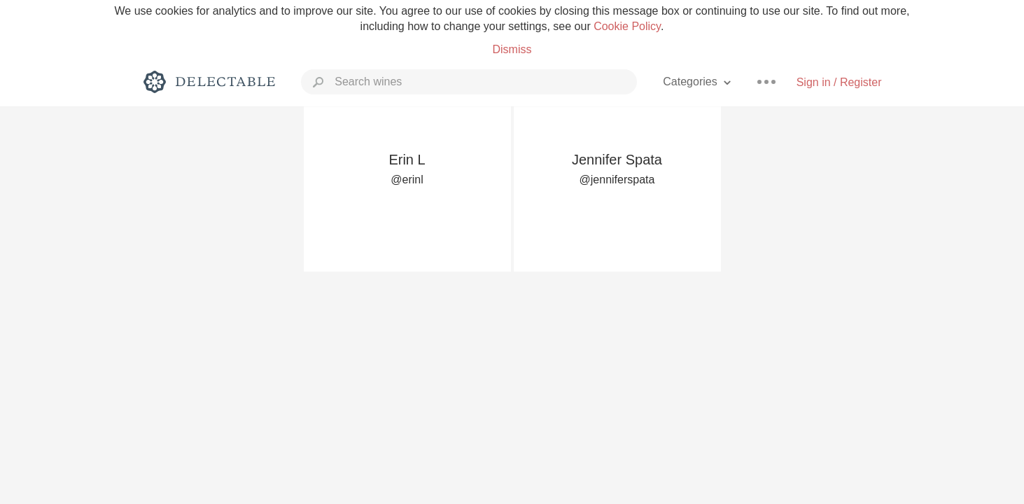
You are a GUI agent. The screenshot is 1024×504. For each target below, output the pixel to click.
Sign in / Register (839, 82)
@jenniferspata (617, 180)
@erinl (407, 180)
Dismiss (511, 49)
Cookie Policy (627, 26)
